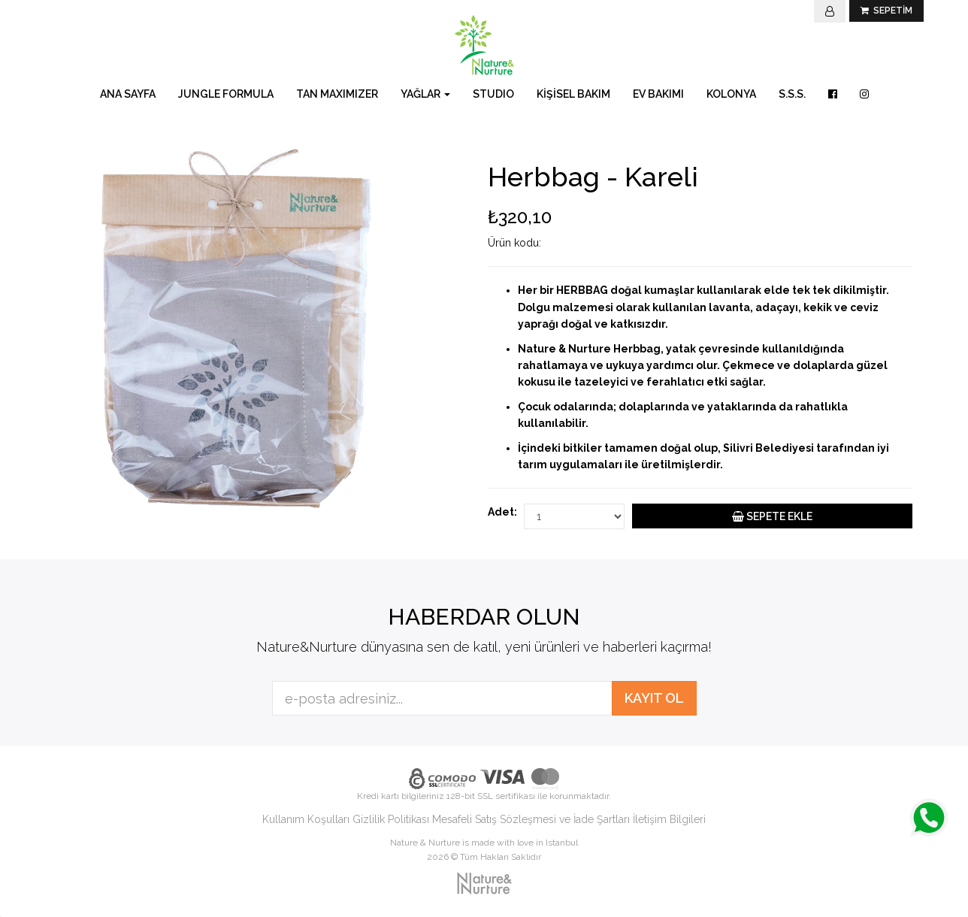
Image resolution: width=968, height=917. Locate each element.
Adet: (502, 512)
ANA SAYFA (128, 94)
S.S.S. (792, 94)
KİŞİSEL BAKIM (573, 94)
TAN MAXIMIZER (337, 94)
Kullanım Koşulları (305, 819)
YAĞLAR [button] (425, 94)
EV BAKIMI (658, 94)
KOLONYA (731, 94)
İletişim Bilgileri (669, 819)
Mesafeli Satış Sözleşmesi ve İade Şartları (531, 819)
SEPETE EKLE (772, 516)
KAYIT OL (654, 698)
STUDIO (493, 94)
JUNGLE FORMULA (226, 94)
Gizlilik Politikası (390, 819)
